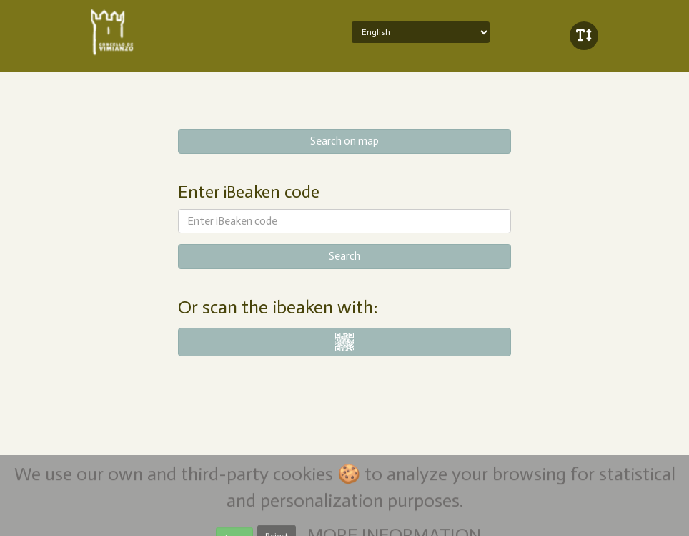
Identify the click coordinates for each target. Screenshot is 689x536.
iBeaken (154, 32)
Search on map (344, 141)
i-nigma (345, 342)
